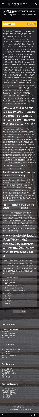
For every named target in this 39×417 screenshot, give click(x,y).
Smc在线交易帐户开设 (9, 393)
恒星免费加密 (6, 377)
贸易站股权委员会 (11, 285)
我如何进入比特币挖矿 (9, 355)
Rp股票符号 (5, 332)
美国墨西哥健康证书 (11, 278)
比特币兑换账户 (7, 338)
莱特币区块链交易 (7, 371)
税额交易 (4, 357)
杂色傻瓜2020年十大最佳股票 (15, 290)
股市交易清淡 (6, 353)
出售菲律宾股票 (7, 395)
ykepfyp (8, 293)
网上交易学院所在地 (8, 336)
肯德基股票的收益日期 (9, 373)
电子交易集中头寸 (19, 4)
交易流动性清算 (10, 283)
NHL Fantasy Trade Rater (14, 288)
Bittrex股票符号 (7, 369)
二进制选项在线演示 (8, 334)
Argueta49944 (9, 24)
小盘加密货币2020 (8, 397)
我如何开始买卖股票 (8, 391)
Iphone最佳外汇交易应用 (10, 330)
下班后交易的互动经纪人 (10, 389)
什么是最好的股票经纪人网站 (11, 349)
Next (23, 311)
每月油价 (4, 375)
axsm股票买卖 (10, 280)
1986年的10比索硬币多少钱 (10, 351)
